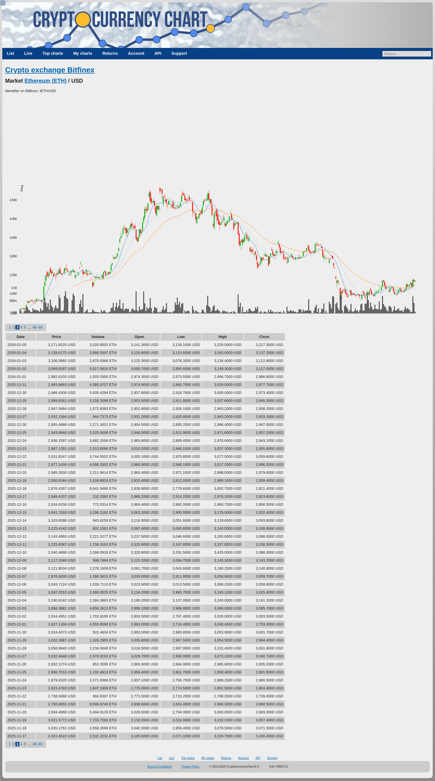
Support (179, 53)
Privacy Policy (190, 766)
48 (34, 327)
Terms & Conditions (159, 766)
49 (40, 327)
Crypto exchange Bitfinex (50, 70)
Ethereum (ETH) (45, 81)
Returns (110, 53)
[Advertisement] (217, 137)
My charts (82, 53)
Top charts (52, 53)
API (158, 53)
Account (136, 53)
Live (28, 53)
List (10, 53)
